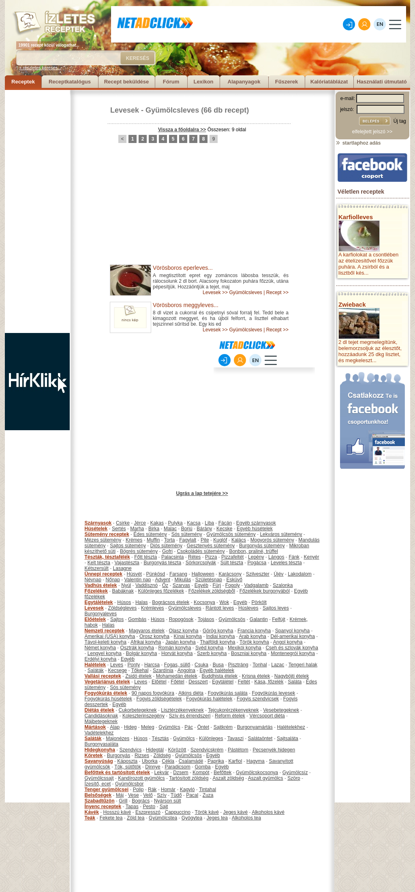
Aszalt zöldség (228, 778)
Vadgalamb (256, 585)
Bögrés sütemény (139, 551)
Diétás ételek (99, 710)
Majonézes (117, 738)
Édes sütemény (150, 534)
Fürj (216, 585)
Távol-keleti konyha (105, 642)
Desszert (198, 682)
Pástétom (238, 750)
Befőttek (222, 772)
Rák (152, 789)
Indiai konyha (220, 636)
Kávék (92, 812)
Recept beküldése (126, 82)
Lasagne (122, 568)
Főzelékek (96, 591)
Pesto (149, 806)
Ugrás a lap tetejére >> (202, 493)
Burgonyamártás (255, 727)
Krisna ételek (256, 676)
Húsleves (248, 608)
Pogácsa (257, 563)
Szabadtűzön (100, 801)
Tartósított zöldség (188, 778)
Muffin (153, 540)
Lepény (256, 557)
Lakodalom (300, 574)
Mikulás (182, 580)
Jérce (140, 523)
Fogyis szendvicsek (258, 699)
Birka (153, 528)
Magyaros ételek (147, 631)
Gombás (137, 619)
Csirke (123, 523)
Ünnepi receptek (103, 574)
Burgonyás (118, 755)
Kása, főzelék (268, 682)
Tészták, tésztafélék (107, 557)
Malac (170, 528)
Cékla (168, 761)
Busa (218, 665)
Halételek (95, 665)
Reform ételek (230, 716)
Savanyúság (99, 761)
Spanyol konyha (292, 631)
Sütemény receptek (107, 534)
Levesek (124, 110)
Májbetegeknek (101, 721)
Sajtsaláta (287, 738)
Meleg (147, 727)
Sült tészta (231, 563)
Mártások (95, 727)
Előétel (159, 682)
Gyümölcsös (231, 619)
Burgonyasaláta (101, 744)
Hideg (130, 727)
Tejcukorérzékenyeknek (233, 710)
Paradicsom (177, 767)
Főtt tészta (145, 557)
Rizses (142, 755)
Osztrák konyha (137, 648)
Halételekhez (291, 727)
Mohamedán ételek (176, 676)
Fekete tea (111, 818)
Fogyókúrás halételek (209, 699)
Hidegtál (155, 750)
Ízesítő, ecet (98, 784)
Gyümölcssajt (99, 778)
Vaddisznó (146, 585)
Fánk (294, 557)
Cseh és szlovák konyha (291, 648)
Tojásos (206, 619)
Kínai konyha (188, 636)
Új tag (400, 121)
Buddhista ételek (219, 676)
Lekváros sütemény (281, 534)
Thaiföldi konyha (217, 642)
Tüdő (176, 795)
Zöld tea (135, 818)
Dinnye (152, 767)
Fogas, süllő (177, 665)
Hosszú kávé (117, 812)
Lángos (276, 557)
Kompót (201, 772)
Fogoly (232, 585)
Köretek (94, 755)
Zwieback (352, 304)
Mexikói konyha (244, 648)
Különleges (211, 738)
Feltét (244, 682)
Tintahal (207, 789)
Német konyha (100, 648)
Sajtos (117, 619)
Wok (224, 602)
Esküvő (234, 580)
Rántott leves (219, 608)
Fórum (171, 82)
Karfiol (235, 761)
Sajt (164, 806)
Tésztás (160, 738)
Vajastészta (127, 563)
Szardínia (163, 670)
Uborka (150, 761)
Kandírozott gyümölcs (141, 778)
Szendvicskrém (206, 750)
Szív (161, 795)
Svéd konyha (209, 648)
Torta (169, 540)
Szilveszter (258, 574)
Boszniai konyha (248, 653)
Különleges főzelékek (161, 591)
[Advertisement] (37, 211)
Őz (165, 585)
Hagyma (255, 761)
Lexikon (203, 82)
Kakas (157, 523)
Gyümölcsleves (172, 110)
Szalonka (283, 585)
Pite (205, 540)
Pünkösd (155, 574)
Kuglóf (220, 540)
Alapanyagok (244, 82)
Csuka (201, 665)
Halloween (203, 574)
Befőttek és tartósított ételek (117, 772)
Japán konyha (180, 642)
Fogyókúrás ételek (106, 693)
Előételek (95, 619)
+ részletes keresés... (40, 67)
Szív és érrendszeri (190, 716)
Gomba (202, 767)
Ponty (134, 665)
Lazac (277, 665)
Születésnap (208, 580)
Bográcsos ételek (170, 602)
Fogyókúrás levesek (273, 693)
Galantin (259, 619)
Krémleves (152, 608)
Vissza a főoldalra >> (182, 129)
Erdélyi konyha (101, 659)
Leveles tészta (286, 563)
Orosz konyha (154, 636)
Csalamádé (191, 761)
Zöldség (162, 755)
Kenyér (311, 557)
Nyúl (126, 585)
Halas (141, 602)
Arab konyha (252, 636)
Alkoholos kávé (268, 812)
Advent (162, 580)
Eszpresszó (147, 812)
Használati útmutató (382, 82)
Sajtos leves (276, 608)
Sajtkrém (223, 727)
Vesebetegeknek (281, 710)
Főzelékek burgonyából (265, 591)
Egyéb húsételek (255, 528)
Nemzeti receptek (105, 631)
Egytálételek (99, 602)
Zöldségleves (122, 608)
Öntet (203, 727)
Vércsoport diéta (267, 716)
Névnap (93, 580)
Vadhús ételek (101, 585)
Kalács (238, 540)
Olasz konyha (184, 631)
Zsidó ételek (138, 676)
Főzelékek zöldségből (211, 591)
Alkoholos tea (246, 818)
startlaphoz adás (358, 143)
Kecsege (117, 670)
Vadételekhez (99, 733)
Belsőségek (98, 795)
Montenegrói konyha (293, 653)
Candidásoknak (101, 716)
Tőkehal (140, 670)
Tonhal (259, 665)
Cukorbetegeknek (138, 710)
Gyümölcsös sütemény (230, 534)
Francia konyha (254, 631)
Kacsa (193, 523)
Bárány (204, 528)
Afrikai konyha (145, 642)
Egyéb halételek (217, 670)
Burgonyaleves (101, 614)
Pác (188, 727)
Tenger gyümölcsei (106, 789)
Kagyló (187, 789)
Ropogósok (181, 619)
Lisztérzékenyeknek (182, 710)
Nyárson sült (167, 801)
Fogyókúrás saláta (228, 693)
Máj (120, 795)
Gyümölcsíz (295, 772)
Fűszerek (286, 82)
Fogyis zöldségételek (159, 699)
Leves (116, 665)
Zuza (208, 795)
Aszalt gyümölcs (265, 778)
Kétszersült (97, 568)
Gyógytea (192, 818)
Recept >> (277, 292)
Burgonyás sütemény (262, 545)
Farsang (178, 574)
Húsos (124, 602)
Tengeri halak (303, 665)
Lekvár (161, 772)
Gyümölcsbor (129, 784)
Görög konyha (218, 631)
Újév (278, 574)
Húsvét (134, 574)
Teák (90, 818)
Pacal (192, 795)
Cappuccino (177, 812)
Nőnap (113, 580)
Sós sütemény (186, 534)
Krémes (134, 540)
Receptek (23, 82)
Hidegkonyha (100, 750)
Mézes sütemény (103, 540)
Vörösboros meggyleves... (185, 305)
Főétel (177, 682)
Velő (147, 795)
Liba (209, 523)
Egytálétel (222, 682)
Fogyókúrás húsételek (108, 699)
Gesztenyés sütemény (211, 545)
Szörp (293, 778)
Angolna (186, 670)
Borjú (187, 528)
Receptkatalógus (70, 82)
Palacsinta (172, 557)
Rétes (194, 557)
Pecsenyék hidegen (273, 750)
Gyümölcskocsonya (257, 772)
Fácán (225, 523)
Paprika (216, 761)
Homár (168, 789)
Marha (137, 528)
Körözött (177, 750)
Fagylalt (187, 540)
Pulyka (175, 523)
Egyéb (201, 585)
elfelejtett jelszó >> (372, 131)
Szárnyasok (98, 523)
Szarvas (181, 585)
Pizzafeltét (232, 557)
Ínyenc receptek (103, 806)
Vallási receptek (103, 676)
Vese (133, 795)
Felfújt (278, 619)
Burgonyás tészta (162, 563)
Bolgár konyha (141, 653)
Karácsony (230, 574)
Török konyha (254, 642)
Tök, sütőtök (127, 767)
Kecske (224, 528)
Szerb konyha (212, 653)
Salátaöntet (260, 738)
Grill (123, 801)
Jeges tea (217, 818)
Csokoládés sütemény (201, 551)
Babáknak (123, 591)
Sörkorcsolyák (201, 563)
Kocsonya (204, 602)
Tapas (132, 806)
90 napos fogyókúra (153, 693)
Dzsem (180, 772)
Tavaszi (235, 738)
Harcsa (152, 665)
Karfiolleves (355, 216)
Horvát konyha (177, 653)
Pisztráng (238, 665)
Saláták (96, 670)
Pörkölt (259, 602)
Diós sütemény (166, 545)
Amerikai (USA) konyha (110, 636)
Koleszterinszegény (143, 716)
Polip (138, 789)
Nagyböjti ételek (291, 676)
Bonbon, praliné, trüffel (253, 551)
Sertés (119, 528)
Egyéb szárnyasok (256, 523)
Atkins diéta (190, 693)
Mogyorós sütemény (272, 540)
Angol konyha (288, 642)
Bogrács (141, 801)
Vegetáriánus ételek (107, 682)
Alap (115, 727)
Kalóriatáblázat (329, 82)
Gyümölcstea (163, 818)
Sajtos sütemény (128, 545)
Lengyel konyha (105, 653)
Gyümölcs (169, 727)
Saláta (295, 682)
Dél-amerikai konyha (292, 636)
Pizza (211, 557)
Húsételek (96, 528)
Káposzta (127, 761)
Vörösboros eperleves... (183, 268)
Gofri (167, 551)
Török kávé (206, 812)
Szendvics (131, 750)
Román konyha (174, 648)
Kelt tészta (99, 563)
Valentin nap (137, 580)
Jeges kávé (235, 812)
